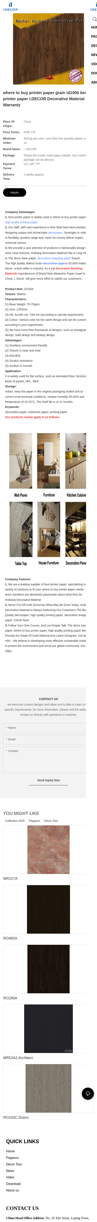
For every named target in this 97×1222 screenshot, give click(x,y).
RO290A (10, 998)
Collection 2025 (15, 820)
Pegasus (34, 820)
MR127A (10, 879)
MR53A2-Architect (18, 1058)
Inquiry (14, 192)
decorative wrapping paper (54, 258)
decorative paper (54, 263)
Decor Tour (51, 820)
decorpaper (55, 232)
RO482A (10, 938)
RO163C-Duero (16, 1117)
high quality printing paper (21, 222)
